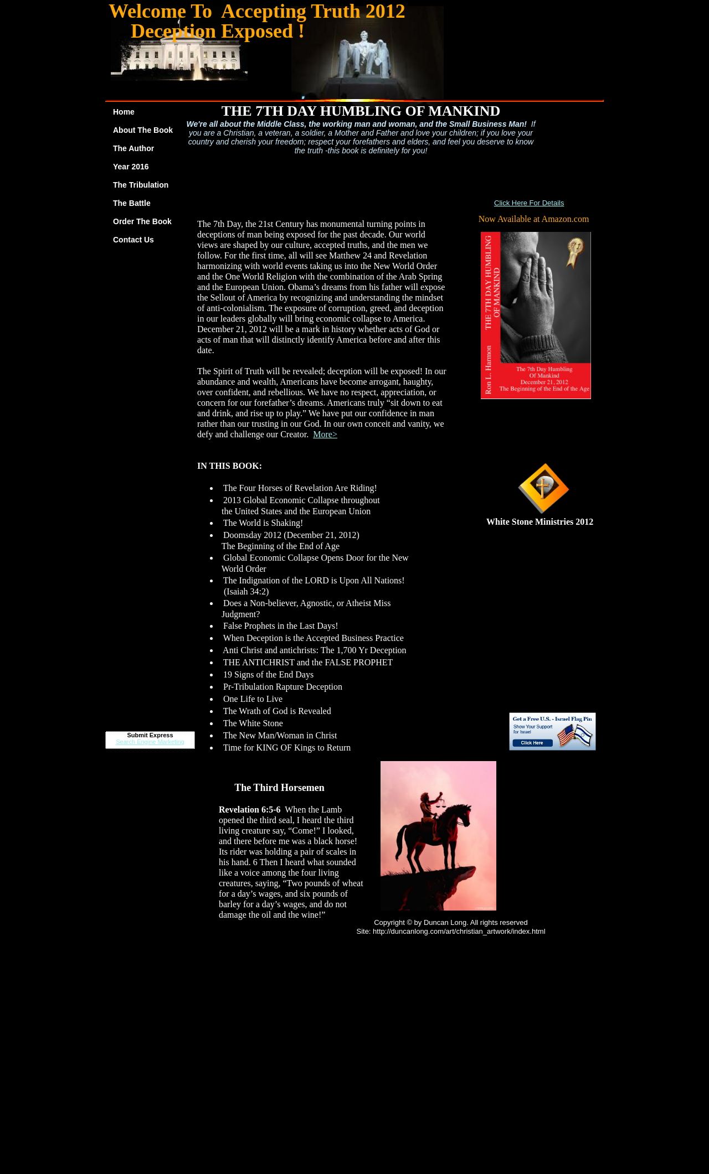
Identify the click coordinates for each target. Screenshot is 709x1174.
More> (325, 434)
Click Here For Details (529, 203)
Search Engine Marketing (150, 741)
